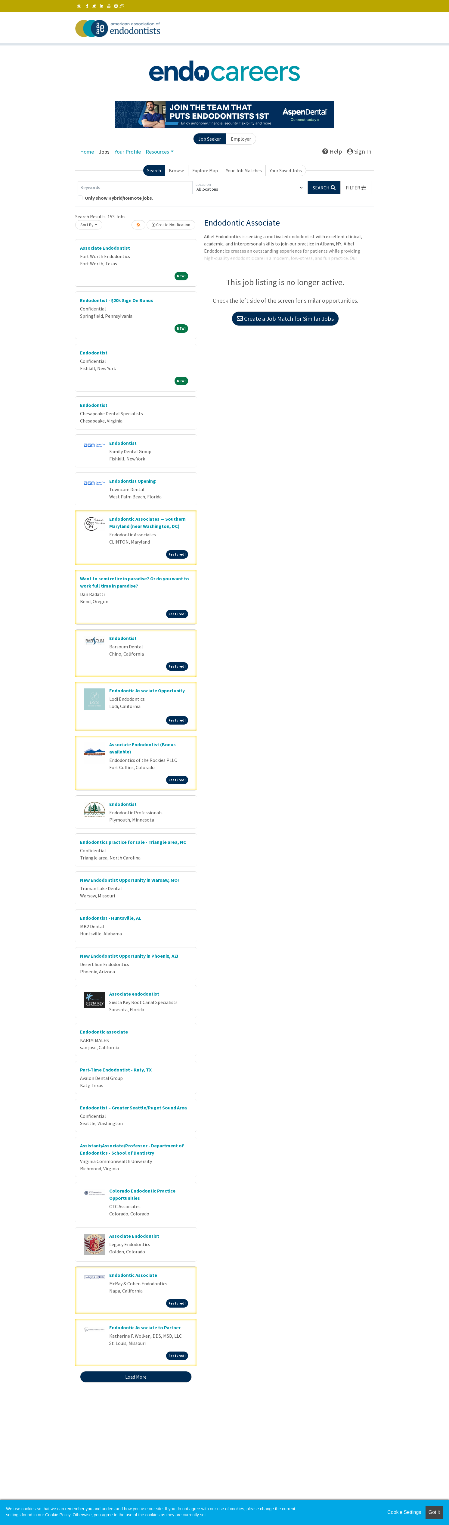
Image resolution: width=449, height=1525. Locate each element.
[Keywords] (135, 187)
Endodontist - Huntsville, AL (110, 918)
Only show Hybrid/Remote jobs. (119, 198)
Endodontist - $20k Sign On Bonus (116, 300)
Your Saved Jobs (286, 170)
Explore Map (205, 170)
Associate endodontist (134, 994)
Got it (434, 1512)
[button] (356, 187)
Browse (176, 170)
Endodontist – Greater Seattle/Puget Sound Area (133, 1108)
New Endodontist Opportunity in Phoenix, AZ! (129, 956)
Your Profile (127, 151)
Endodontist (93, 353)
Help (332, 151)
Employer (241, 139)
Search (154, 170)
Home (87, 151)
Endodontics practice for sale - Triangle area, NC (133, 842)
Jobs (104, 151)
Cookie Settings (404, 1512)
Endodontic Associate (133, 1275)
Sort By (87, 224)
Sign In (359, 151)
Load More (136, 1377)
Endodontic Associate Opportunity (147, 691)
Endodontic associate (104, 1032)
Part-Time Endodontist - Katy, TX (116, 1070)
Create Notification (171, 224)
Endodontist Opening (132, 481)
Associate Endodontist (105, 248)
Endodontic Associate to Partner (145, 1327)
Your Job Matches (244, 170)
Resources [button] (157, 151)
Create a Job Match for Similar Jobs (285, 318)
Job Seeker (209, 139)
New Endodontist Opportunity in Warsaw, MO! (129, 880)
